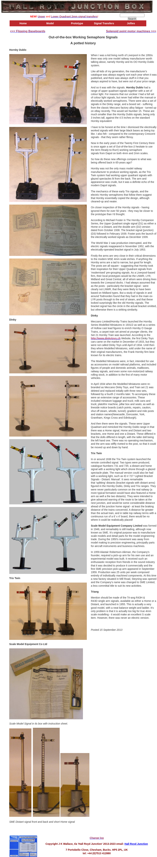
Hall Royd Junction (136, 843)
